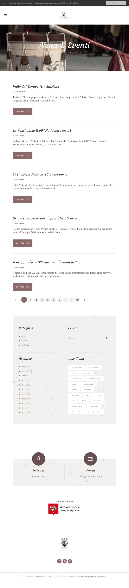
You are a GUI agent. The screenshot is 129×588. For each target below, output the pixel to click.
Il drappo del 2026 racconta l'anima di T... (48, 266)
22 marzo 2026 (19, 137)
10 (82, 304)
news (73, 407)
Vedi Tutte (26, 350)
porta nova (87, 378)
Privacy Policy (71, 585)
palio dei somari (77, 372)
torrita (90, 401)
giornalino (89, 396)
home (85, 407)
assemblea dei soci (97, 384)
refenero (75, 396)
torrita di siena (96, 372)
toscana (74, 390)
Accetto (116, 3)
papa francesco (77, 384)
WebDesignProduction (98, 585)
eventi (74, 378)
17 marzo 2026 (19, 271)
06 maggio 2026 (19, 92)
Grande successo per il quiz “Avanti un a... (48, 221)
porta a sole (96, 413)
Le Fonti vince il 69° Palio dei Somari (44, 131)
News (23, 341)
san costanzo (99, 407)
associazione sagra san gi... (94, 419)
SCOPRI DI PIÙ (24, 112)
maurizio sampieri (78, 413)
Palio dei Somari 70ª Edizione (37, 86)
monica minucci (90, 390)
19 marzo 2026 (19, 181)
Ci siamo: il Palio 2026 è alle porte (42, 176)
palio (101, 401)
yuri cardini (76, 401)
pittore (74, 419)
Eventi (24, 345)
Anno (26, 371)
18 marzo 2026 (19, 226)
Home (49, 52)
